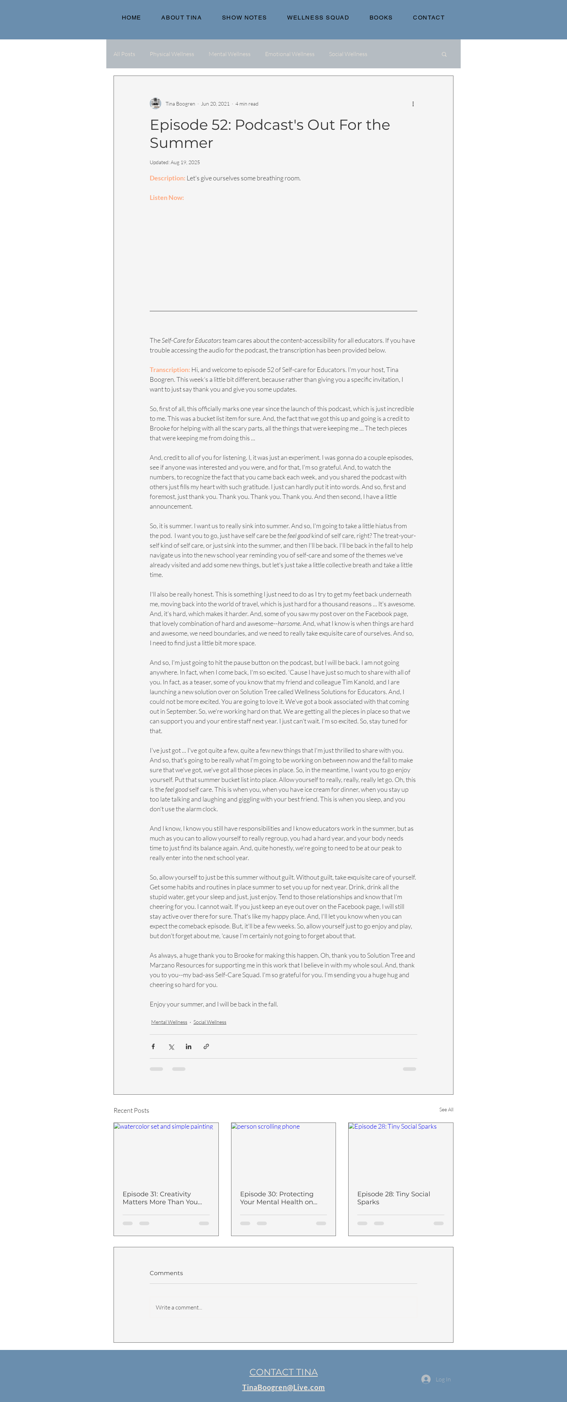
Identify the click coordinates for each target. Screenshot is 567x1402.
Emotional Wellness (290, 53)
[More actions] (413, 103)
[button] (444, 54)
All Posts (124, 53)
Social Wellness (348, 53)
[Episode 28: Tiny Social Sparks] (401, 1152)
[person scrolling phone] (283, 1152)
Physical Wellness (172, 53)
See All (446, 1109)
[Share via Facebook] (153, 1046)
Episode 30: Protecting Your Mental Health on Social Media (277, 1198)
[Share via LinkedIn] (188, 1046)
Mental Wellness (230, 53)
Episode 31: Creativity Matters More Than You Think (160, 1198)
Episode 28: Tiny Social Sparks (393, 1198)
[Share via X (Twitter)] (170, 1046)
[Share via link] (206, 1046)
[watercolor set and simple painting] (166, 1152)
